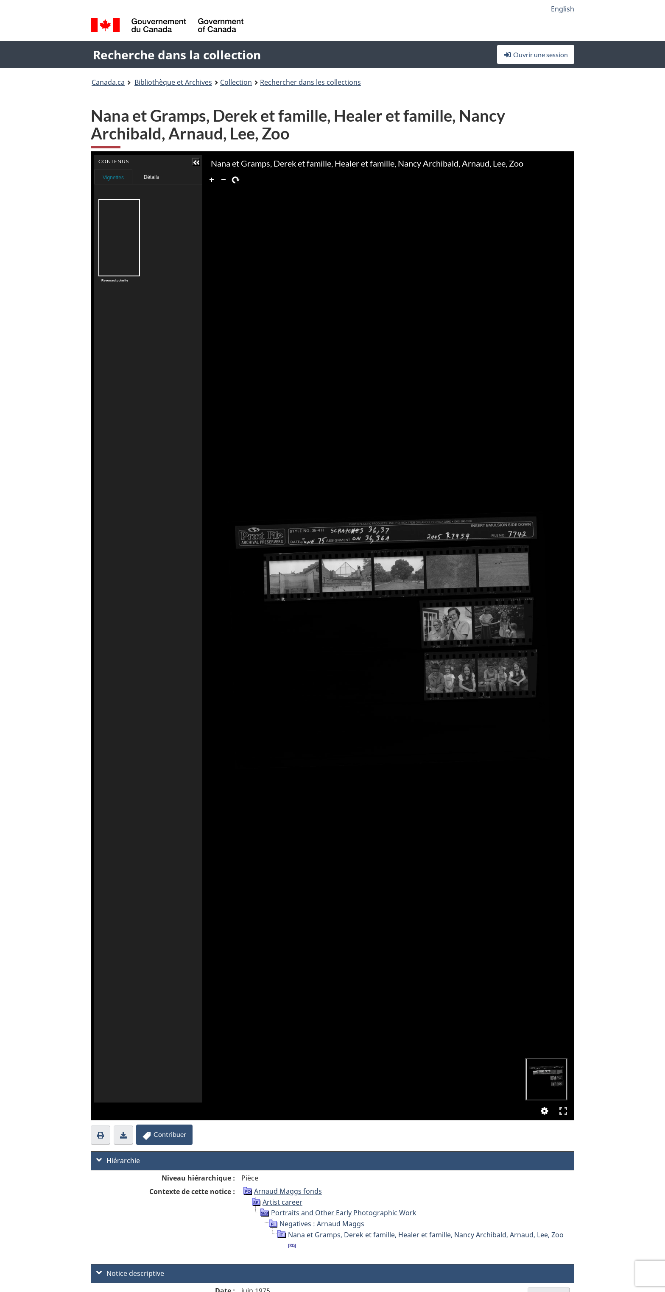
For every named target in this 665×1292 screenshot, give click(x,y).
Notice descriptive (130, 1273)
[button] (196, 162)
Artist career (282, 1202)
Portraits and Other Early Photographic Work (343, 1212)
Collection (236, 82)
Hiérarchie (118, 1160)
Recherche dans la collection (177, 55)
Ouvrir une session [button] (535, 54)
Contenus (195, 174)
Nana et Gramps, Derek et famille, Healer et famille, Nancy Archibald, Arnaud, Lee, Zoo (426, 1234)
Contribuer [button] (164, 1134)
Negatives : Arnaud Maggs (321, 1223)
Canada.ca (108, 82)
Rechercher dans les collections (310, 82)
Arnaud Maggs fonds (288, 1191)
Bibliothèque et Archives (173, 82)
